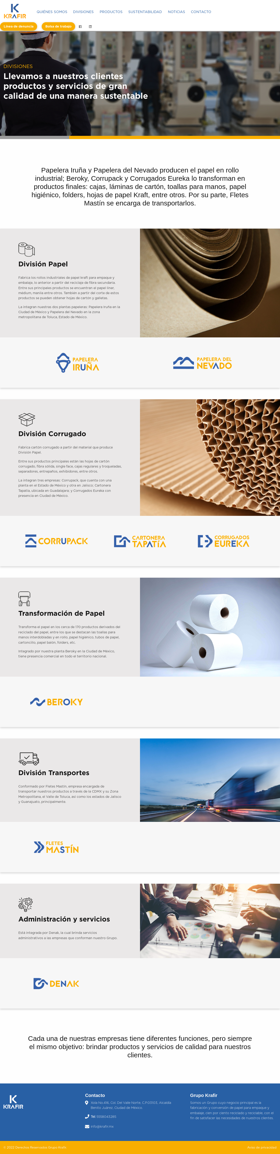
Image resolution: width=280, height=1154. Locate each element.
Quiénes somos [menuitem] (52, 12)
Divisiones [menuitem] (83, 12)
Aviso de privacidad (262, 1147)
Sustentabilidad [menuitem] (145, 12)
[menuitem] (17, 11)
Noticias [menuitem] (176, 12)
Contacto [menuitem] (201, 12)
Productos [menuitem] (111, 12)
